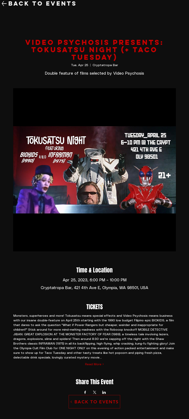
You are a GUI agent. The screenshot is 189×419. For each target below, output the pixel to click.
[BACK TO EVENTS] (94, 401)
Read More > (94, 364)
